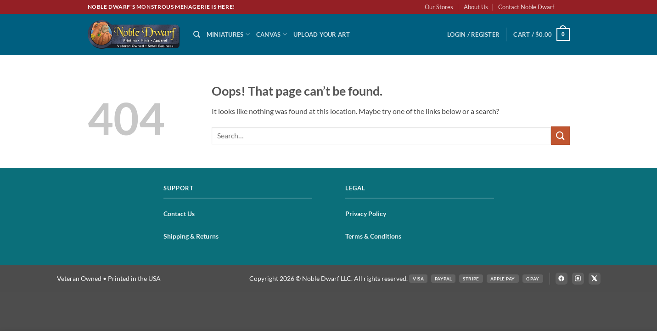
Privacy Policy (365, 213)
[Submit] (560, 135)
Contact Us (179, 213)
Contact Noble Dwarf (526, 7)
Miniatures (228, 34)
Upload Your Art (321, 34)
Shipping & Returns (191, 236)
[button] (473, 34)
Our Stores (439, 7)
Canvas (271, 34)
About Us (476, 7)
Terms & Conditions (373, 236)
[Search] (196, 34)
